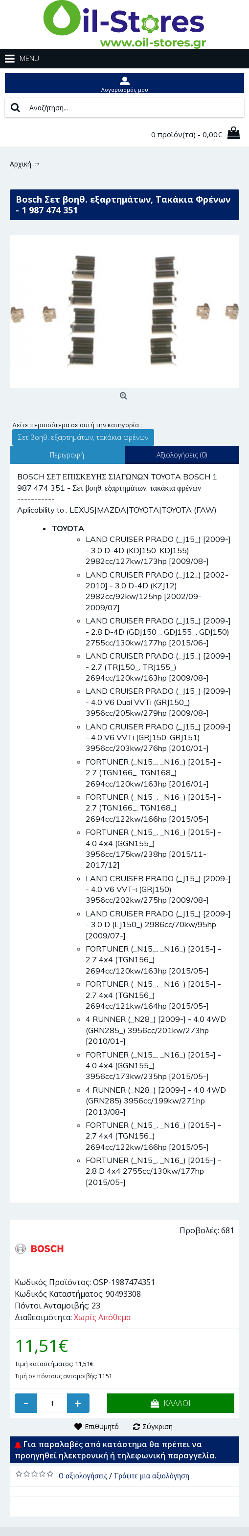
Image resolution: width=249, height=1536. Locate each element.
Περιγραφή (67, 454)
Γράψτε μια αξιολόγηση (151, 1475)
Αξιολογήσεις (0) (182, 454)
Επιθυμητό (102, 1426)
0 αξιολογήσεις (83, 1475)
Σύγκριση (157, 1426)
